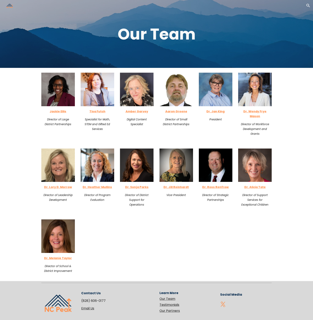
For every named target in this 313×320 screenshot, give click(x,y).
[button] (308, 5)
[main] (156, 34)
